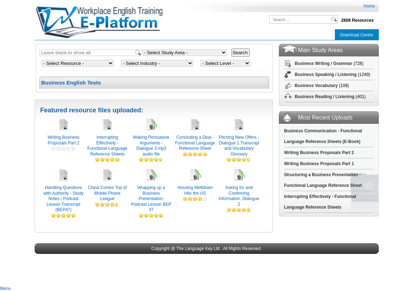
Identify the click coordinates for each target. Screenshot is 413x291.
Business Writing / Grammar (323, 63)
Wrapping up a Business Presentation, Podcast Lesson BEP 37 (151, 198)
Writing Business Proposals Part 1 (319, 163)
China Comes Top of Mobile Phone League (107, 193)
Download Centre (356, 34)
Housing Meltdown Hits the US (195, 190)
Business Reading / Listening (325, 96)
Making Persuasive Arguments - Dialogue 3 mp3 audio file (151, 146)
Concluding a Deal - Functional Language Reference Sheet (195, 143)
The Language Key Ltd (197, 248)
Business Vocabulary (316, 85)
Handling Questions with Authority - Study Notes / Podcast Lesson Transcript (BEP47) (64, 198)
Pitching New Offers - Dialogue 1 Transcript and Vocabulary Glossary (239, 146)
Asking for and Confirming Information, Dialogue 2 (239, 196)
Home (369, 6)
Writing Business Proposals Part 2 (63, 140)
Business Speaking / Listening (326, 74)
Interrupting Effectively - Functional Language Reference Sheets (107, 146)
